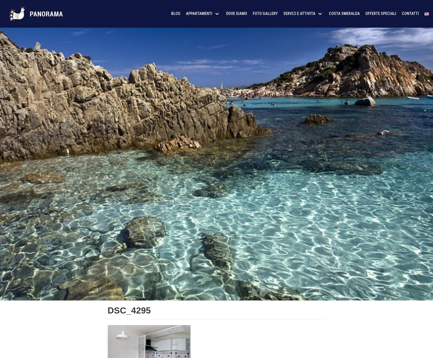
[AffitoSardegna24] (37, 14)
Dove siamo (236, 13)
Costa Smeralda (344, 13)
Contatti (410, 13)
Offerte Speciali (380, 13)
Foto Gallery (265, 13)
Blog (175, 13)
